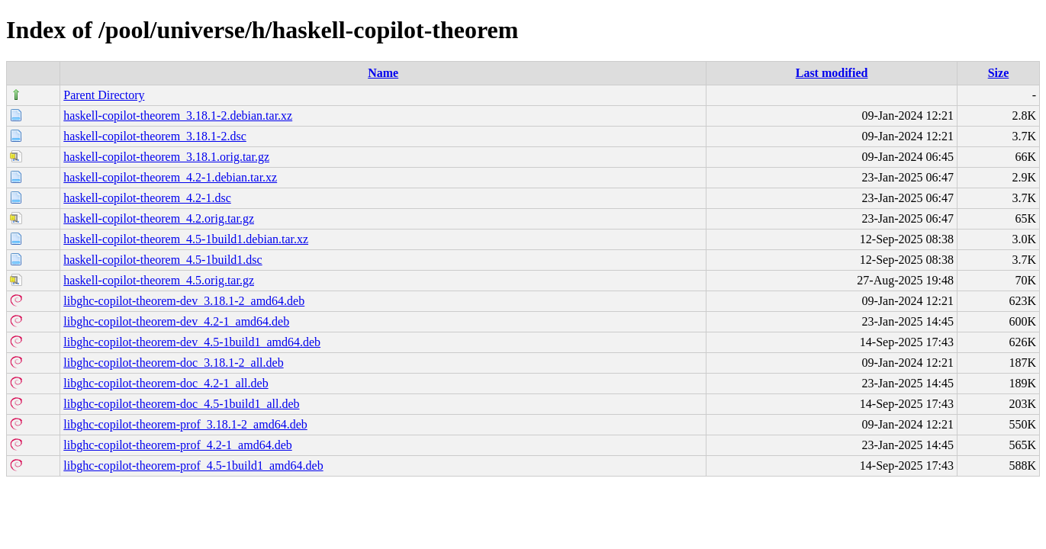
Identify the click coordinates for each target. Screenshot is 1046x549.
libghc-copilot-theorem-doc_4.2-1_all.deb (165, 383)
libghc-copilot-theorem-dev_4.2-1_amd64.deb (176, 321)
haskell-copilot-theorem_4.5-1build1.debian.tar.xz (185, 239)
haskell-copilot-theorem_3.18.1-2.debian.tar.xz (177, 115)
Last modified (832, 72)
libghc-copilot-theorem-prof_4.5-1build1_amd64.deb (193, 465)
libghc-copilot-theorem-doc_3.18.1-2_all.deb (173, 362)
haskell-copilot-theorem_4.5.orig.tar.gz (158, 280)
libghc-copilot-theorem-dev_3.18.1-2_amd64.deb (183, 300)
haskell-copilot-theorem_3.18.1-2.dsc (154, 136)
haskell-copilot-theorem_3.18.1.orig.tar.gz (166, 156)
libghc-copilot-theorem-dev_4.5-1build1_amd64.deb (191, 342)
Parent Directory (103, 94)
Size (998, 72)
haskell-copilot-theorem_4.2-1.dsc (147, 197)
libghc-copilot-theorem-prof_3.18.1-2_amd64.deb (185, 424)
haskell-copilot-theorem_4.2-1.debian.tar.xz (170, 177)
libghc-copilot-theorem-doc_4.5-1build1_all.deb (181, 403)
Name (383, 72)
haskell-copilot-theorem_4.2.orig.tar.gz (158, 218)
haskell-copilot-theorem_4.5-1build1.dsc (162, 259)
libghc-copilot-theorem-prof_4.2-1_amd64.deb (177, 444)
